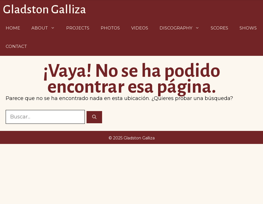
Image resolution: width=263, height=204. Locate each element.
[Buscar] (94, 117)
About (46, 28)
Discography (182, 28)
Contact (16, 46)
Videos (139, 28)
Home (13, 28)
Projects (77, 28)
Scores (219, 28)
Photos (110, 28)
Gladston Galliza (44, 9)
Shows (248, 28)
